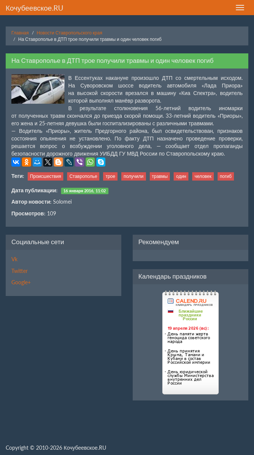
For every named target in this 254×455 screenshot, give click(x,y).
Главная (20, 33)
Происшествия (45, 176)
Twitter (19, 271)
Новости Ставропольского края (69, 33)
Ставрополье (83, 176)
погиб (226, 176)
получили (134, 176)
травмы (160, 176)
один (181, 176)
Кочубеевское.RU (34, 7)
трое (110, 176)
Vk (14, 259)
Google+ (21, 282)
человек (203, 176)
